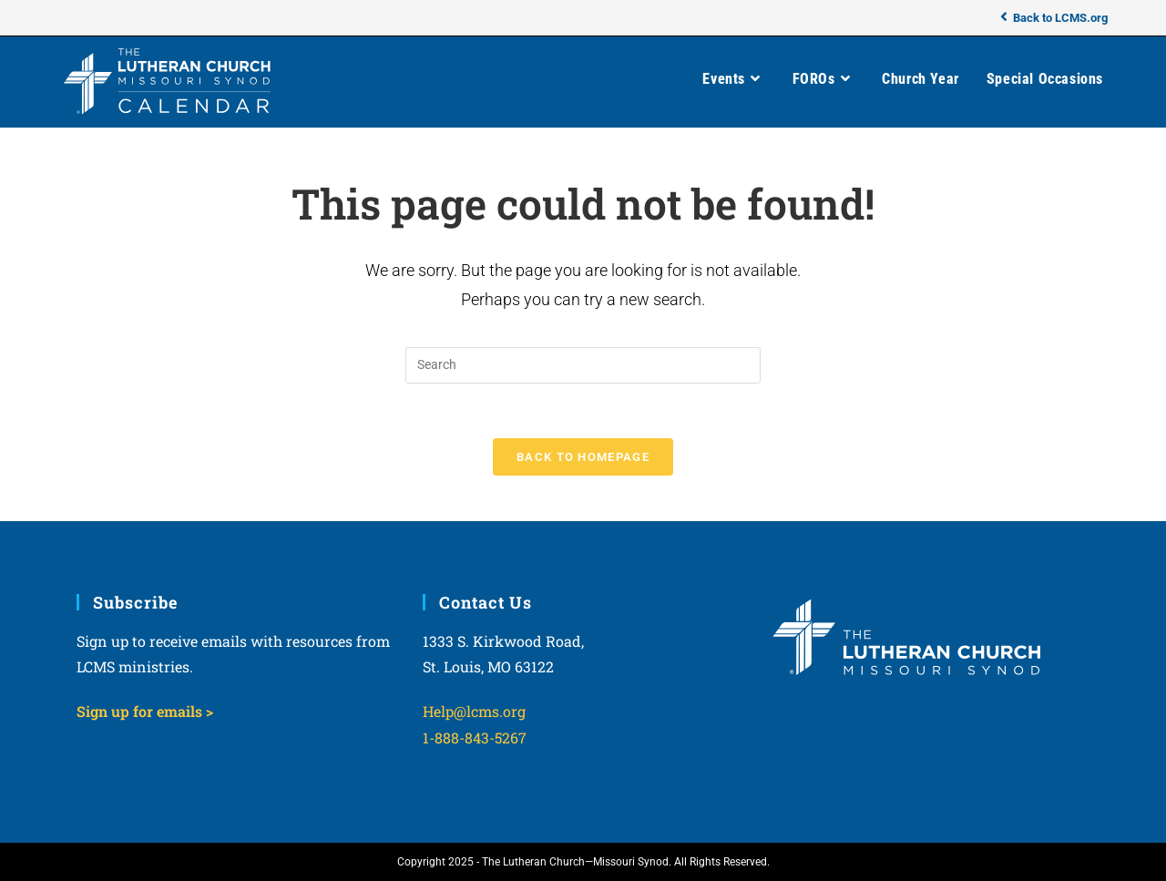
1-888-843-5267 (475, 737)
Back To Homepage (583, 457)
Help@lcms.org (474, 711)
